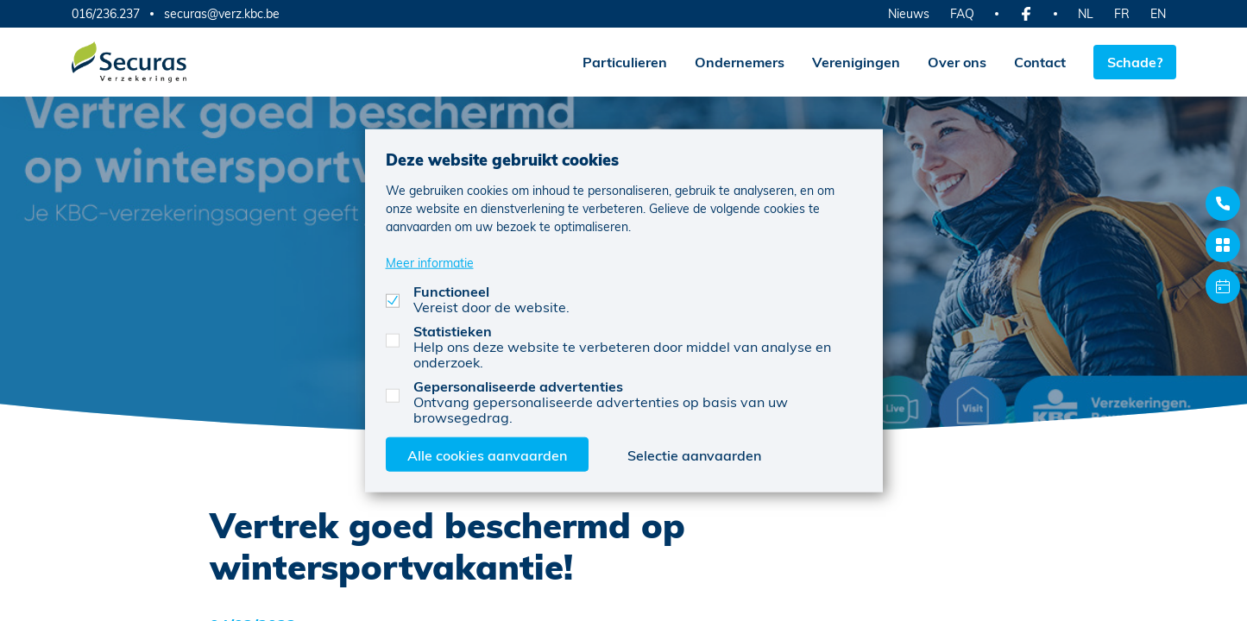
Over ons (957, 62)
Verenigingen (856, 62)
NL (1085, 13)
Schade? (1134, 62)
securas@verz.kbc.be (222, 14)
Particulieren (625, 62)
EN (1158, 13)
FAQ (962, 13)
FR (1122, 13)
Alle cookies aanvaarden (487, 454)
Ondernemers (739, 62)
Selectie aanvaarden (694, 454)
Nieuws (908, 13)
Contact (1040, 62)
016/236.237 (106, 13)
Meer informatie (430, 262)
